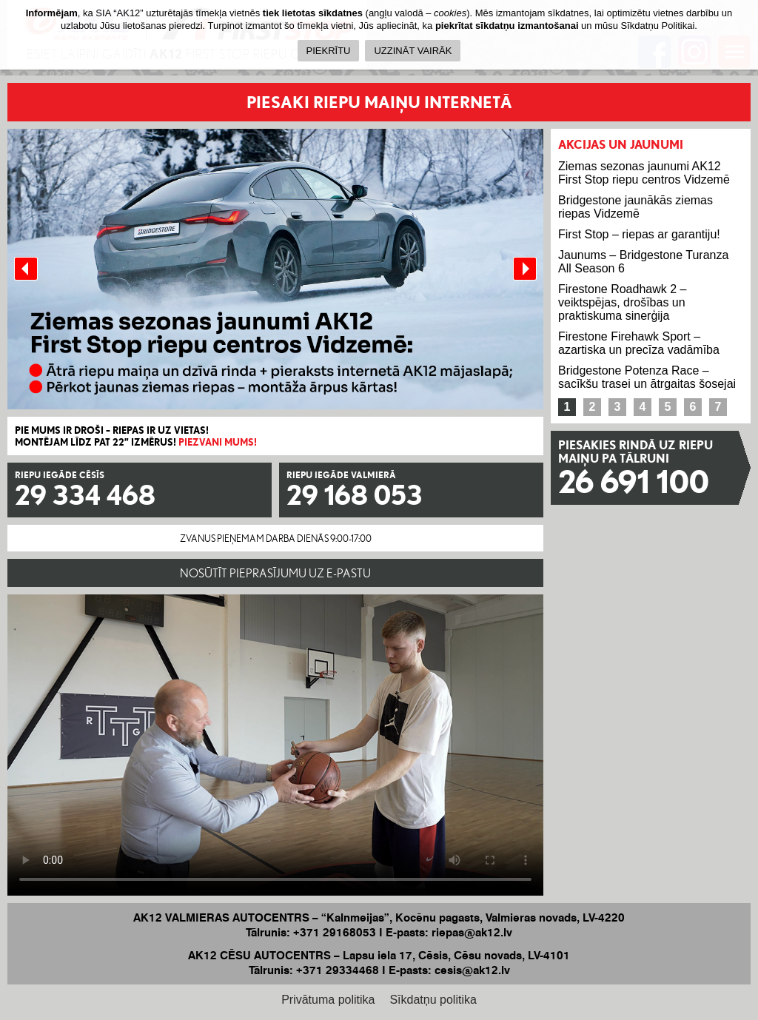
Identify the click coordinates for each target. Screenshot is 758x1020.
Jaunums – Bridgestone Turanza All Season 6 (643, 262)
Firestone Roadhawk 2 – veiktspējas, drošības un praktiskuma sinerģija (622, 302)
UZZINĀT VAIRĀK (413, 50)
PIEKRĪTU (328, 50)
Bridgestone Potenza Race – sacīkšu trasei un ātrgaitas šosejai (647, 377)
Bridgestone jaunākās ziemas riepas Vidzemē (635, 207)
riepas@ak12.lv (472, 932)
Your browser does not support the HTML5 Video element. (275, 745)
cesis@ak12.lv (472, 970)
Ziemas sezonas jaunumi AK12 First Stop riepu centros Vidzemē (644, 173)
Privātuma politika (328, 999)
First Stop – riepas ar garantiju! (639, 234)
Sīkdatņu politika (432, 999)
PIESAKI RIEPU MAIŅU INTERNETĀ (379, 102)
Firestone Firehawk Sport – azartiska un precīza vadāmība (639, 343)
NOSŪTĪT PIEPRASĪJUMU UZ (275, 573)
